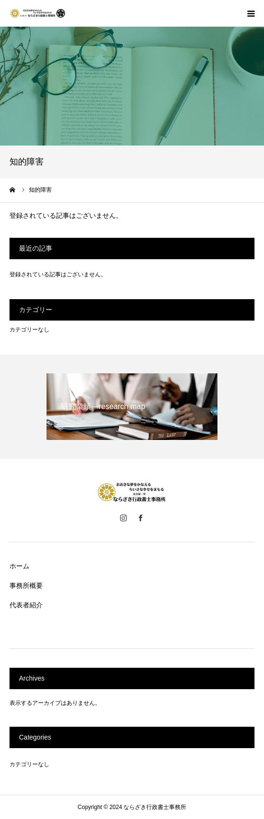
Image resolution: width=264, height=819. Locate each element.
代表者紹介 (26, 605)
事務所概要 (26, 585)
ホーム (19, 566)
